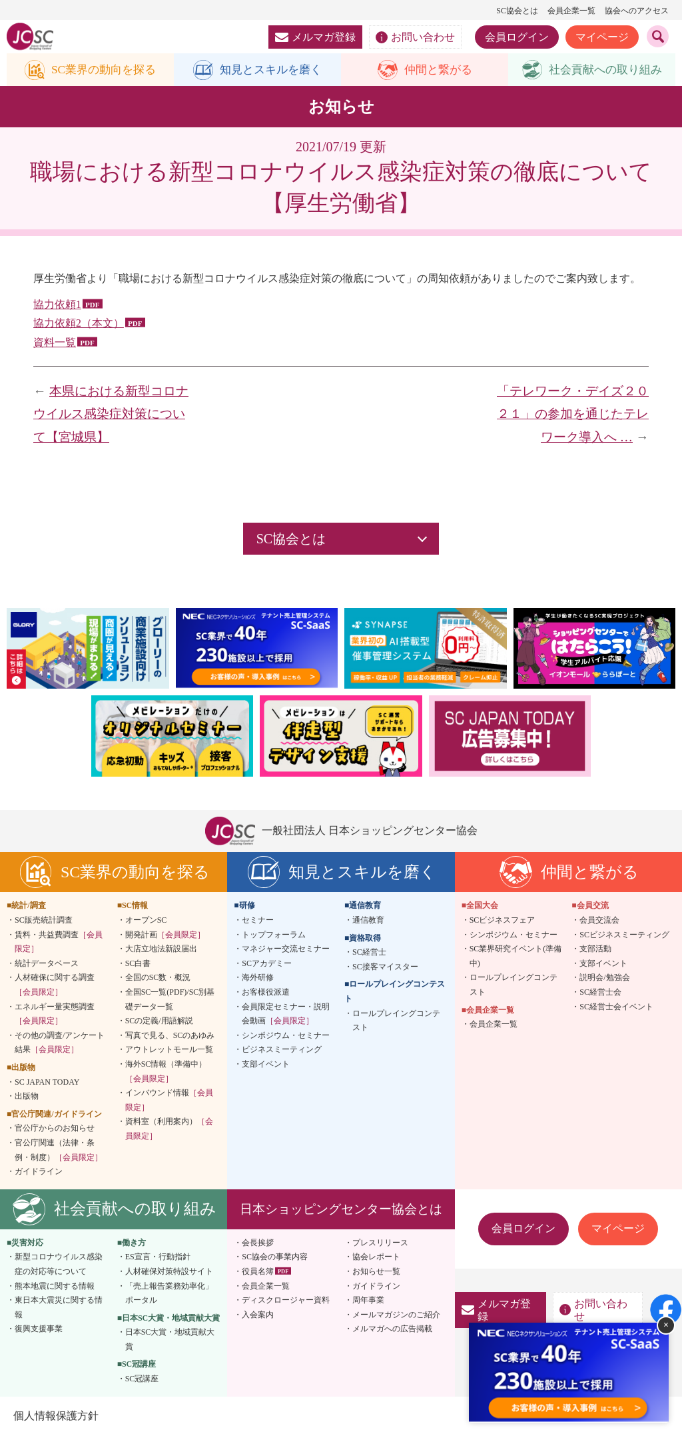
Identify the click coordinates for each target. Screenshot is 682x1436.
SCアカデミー (267, 964)
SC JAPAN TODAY (47, 1082)
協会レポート (376, 1257)
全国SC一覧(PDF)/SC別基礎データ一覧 (170, 1000)
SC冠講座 (142, 1379)
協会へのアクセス (637, 10)
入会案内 (258, 1314)
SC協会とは (517, 10)
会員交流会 (599, 920)
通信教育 (368, 920)
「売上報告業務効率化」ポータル (169, 1293)
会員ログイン (517, 37)
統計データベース (47, 964)
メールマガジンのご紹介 (396, 1314)
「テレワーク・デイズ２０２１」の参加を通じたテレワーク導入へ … (573, 415)
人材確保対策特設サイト (169, 1272)
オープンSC (146, 920)
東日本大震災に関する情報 (59, 1308)
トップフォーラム (274, 934)
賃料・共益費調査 (59, 942)
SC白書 (138, 964)
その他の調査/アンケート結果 (60, 1043)
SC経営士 (369, 952)
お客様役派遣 (266, 992)
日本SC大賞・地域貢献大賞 (170, 1340)
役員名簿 (258, 1272)
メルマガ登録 (315, 37)
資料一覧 (54, 343)
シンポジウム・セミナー (286, 1035)
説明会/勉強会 (604, 978)
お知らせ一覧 (376, 1272)
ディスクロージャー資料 (286, 1300)
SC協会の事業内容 (275, 1257)
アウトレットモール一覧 (169, 1050)
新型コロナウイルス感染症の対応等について (59, 1265)
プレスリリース (380, 1242)
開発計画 (165, 934)
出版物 (27, 1096)
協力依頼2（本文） (78, 323)
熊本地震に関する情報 (55, 1286)
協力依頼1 (57, 304)
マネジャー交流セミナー (286, 949)
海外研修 (258, 978)
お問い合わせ (415, 37)
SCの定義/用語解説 (159, 1021)
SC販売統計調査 (44, 920)
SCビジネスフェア (502, 920)
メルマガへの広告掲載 (392, 1329)
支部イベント (266, 1064)
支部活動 (595, 949)
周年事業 (368, 1300)
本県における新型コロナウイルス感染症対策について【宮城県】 (110, 415)
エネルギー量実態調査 (55, 1014)
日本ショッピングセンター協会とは (341, 1209)
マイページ (602, 37)
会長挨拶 (258, 1242)
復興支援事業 (39, 1329)
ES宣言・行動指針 (157, 1257)
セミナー (258, 920)
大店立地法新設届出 (161, 949)
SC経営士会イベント (616, 1006)
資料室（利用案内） (169, 1129)
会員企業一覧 (571, 10)
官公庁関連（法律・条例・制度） (59, 1151)
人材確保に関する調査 (55, 985)
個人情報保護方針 (56, 1415)
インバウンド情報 (169, 1101)
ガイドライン (39, 1172)
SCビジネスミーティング (624, 934)
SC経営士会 (600, 992)
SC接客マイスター (385, 967)
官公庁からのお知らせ (55, 1128)
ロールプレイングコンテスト (396, 1021)
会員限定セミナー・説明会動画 (286, 1014)
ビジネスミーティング (282, 1050)
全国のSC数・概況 (158, 978)
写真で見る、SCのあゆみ (170, 1035)
